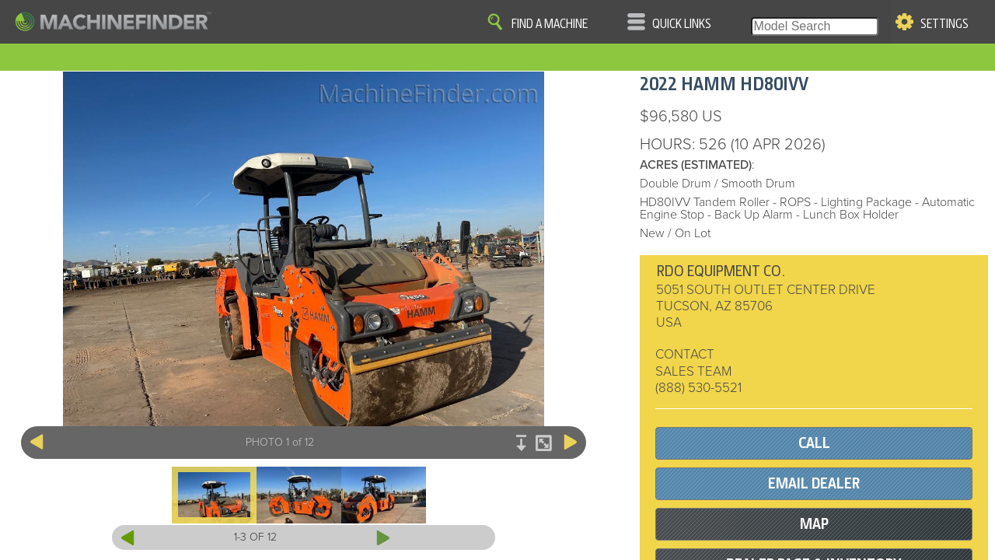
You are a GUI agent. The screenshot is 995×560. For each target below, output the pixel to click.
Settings (944, 24)
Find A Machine (549, 24)
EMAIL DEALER (814, 483)
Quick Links (681, 24)
